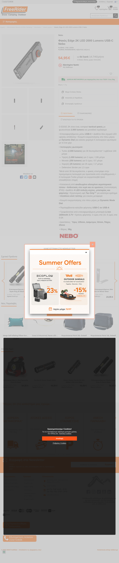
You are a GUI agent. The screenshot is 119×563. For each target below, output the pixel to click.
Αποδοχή (59, 438)
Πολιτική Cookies (65, 434)
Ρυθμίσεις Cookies (59, 443)
